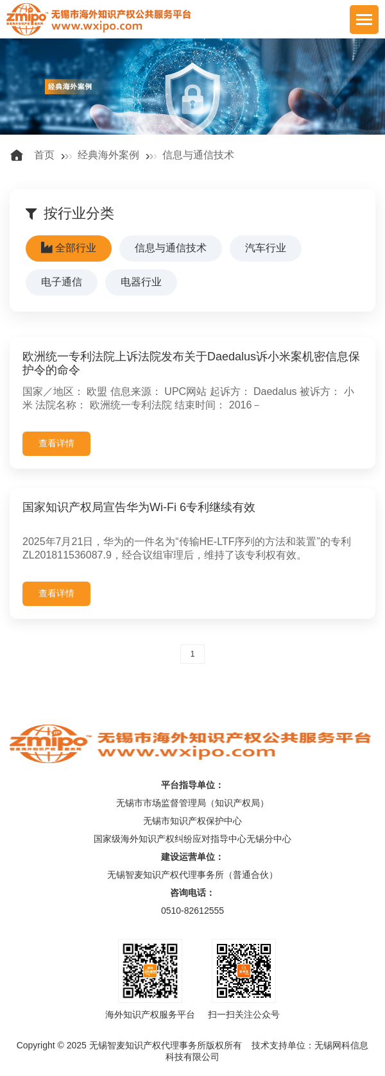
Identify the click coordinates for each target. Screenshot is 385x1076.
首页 (44, 154)
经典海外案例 (108, 154)
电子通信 (61, 281)
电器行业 (141, 281)
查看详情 (56, 443)
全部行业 (68, 248)
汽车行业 (265, 247)
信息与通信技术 (198, 154)
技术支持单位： (283, 1045)
